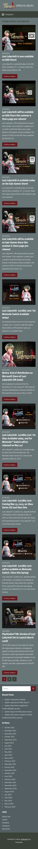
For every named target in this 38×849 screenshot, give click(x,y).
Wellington (25, 839)
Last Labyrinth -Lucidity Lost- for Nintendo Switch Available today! (19, 314)
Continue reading (9, 76)
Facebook (5, 823)
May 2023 (8, 752)
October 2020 (9, 773)
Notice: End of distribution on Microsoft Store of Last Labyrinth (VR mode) (17, 376)
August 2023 (9, 743)
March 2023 (9, 758)
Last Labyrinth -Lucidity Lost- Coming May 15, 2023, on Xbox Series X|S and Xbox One (17, 504)
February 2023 (10, 761)
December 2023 (10, 730)
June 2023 (8, 749)
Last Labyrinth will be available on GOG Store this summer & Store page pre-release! (18, 115)
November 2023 (10, 734)
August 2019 (9, 791)
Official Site (6, 817)
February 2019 (10, 807)
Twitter (4, 819)
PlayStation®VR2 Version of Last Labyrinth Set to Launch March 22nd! (18, 637)
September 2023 (11, 740)
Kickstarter (6, 829)
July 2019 (8, 794)
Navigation (9, 14)
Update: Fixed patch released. (15, 699)
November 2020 (10, 770)
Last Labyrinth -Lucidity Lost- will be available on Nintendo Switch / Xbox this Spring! (17, 569)
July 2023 (8, 746)
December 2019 (10, 782)
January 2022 (9, 767)
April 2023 (8, 755)
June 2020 (8, 776)
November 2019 (10, 785)
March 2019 (9, 804)
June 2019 (8, 797)
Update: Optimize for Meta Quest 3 (17, 702)
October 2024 (9, 727)
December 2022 (10, 764)
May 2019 (8, 801)
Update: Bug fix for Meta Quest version (18, 712)
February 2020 (10, 779)
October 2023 (9, 737)
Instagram (6, 826)
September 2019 (11, 788)
